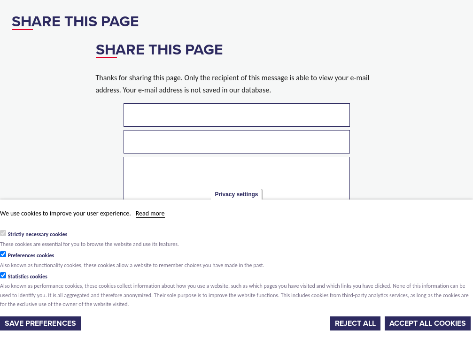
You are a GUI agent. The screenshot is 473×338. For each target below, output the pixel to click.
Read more (150, 213)
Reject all (355, 323)
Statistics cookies (27, 276)
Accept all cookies (427, 323)
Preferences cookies (31, 255)
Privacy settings (236, 194)
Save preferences (40, 323)
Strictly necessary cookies (38, 234)
